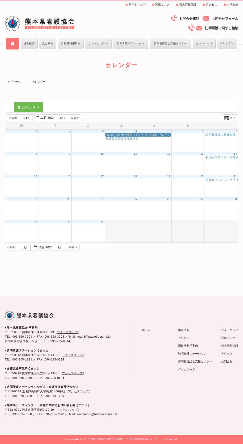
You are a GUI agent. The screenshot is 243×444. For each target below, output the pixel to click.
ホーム (146, 330)
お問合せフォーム (225, 18)
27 (202, 198)
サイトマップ (137, 4)
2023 (13, 117)
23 (68, 198)
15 (35, 176)
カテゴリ (28, 107)
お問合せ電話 (189, 18)
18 (135, 176)
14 (235, 153)
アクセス (211, 4)
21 (235, 176)
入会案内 (47, 43)
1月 (63, 117)
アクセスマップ (67, 332)
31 (102, 221)
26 (168, 198)
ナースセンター (98, 43)
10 (102, 153)
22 (35, 198)
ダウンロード (204, 43)
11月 (26, 117)
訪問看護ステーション (130, 43)
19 (168, 176)
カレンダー (227, 43)
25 (135, 198)
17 (102, 176)
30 (68, 221)
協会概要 (29, 43)
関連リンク (162, 4)
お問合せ (232, 4)
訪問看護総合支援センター (170, 43)
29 (35, 221)
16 (68, 176)
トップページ (12, 81)
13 (202, 153)
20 (202, 176)
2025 (74, 117)
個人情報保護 (187, 4)
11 (135, 153)
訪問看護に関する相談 (221, 28)
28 (235, 198)
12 (168, 153)
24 (102, 198)
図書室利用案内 (70, 43)
